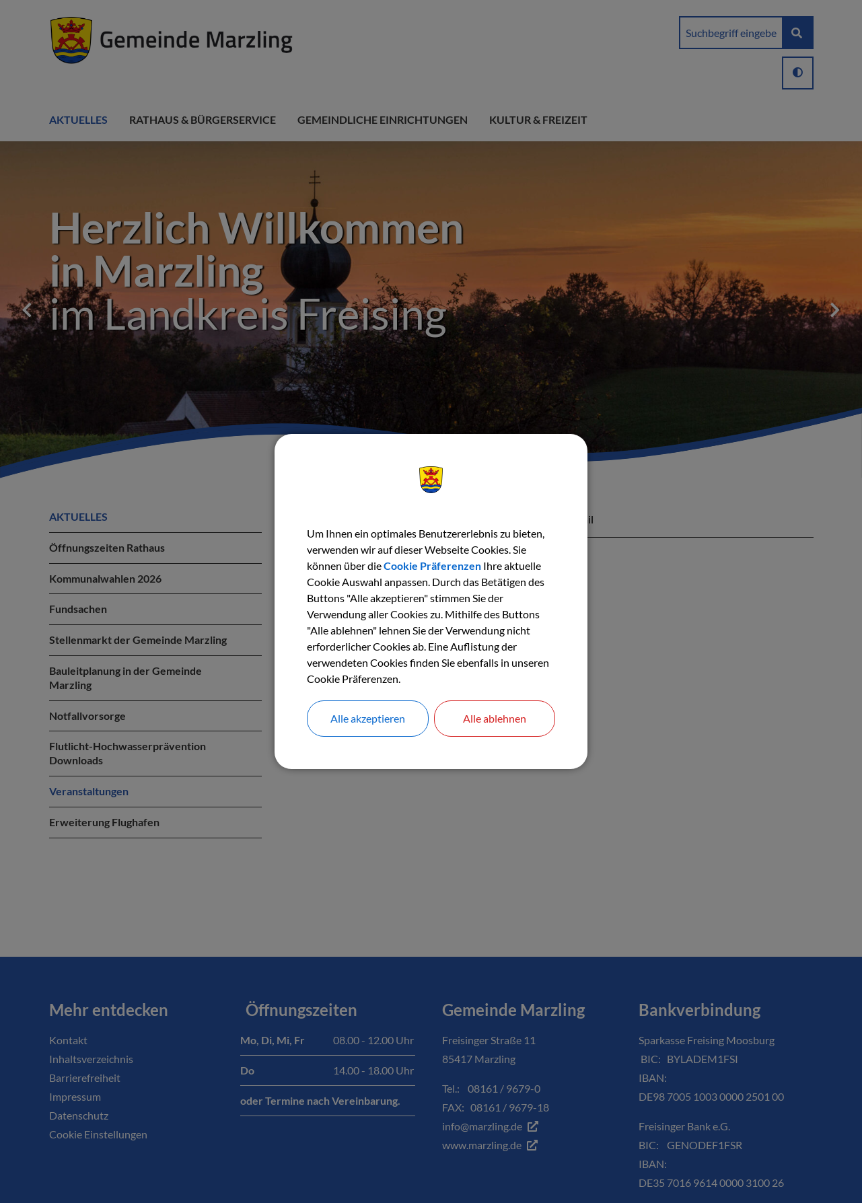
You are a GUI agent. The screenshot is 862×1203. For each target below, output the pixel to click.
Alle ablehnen (494, 718)
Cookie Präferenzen (432, 565)
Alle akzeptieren (367, 718)
